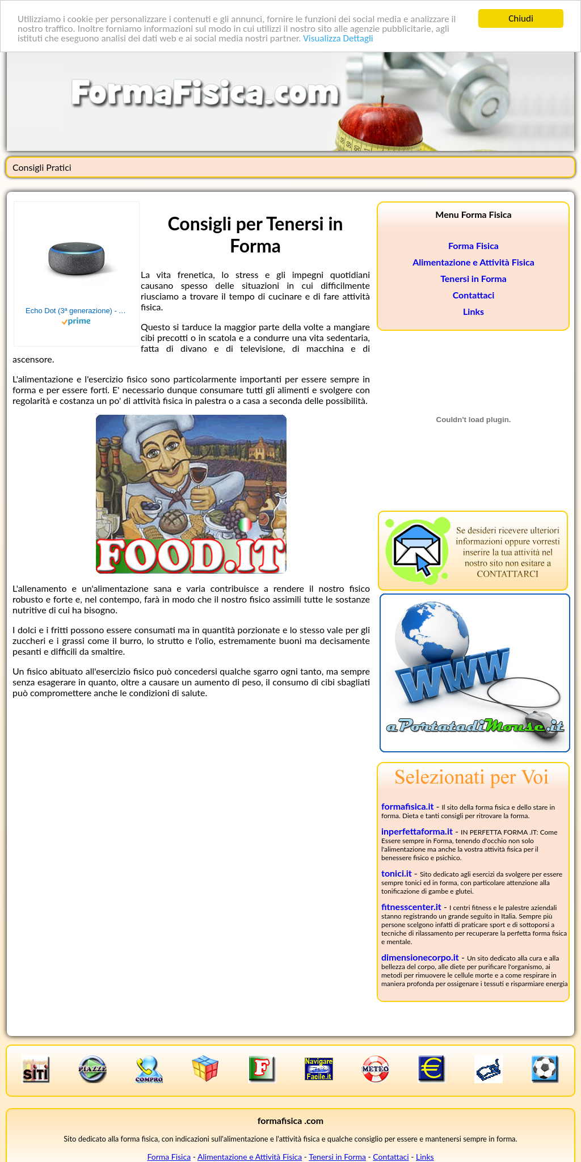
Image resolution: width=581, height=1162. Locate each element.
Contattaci (474, 294)
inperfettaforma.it (417, 831)
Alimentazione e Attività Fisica (473, 261)
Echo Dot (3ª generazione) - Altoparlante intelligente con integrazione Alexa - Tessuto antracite (77, 310)
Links (473, 311)
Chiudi (520, 18)
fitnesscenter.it (411, 906)
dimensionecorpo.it (420, 957)
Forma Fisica (473, 245)
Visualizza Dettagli (338, 38)
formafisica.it (407, 806)
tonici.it (396, 873)
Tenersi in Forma (473, 278)
